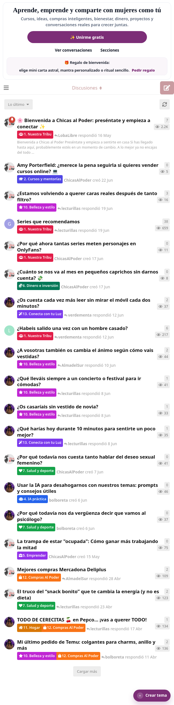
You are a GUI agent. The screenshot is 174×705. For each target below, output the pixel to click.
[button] (152, 696)
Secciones (110, 50)
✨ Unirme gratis (87, 37)
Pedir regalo (143, 70)
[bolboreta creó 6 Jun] (9, 352)
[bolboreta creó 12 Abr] (9, 622)
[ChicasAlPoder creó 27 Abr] (9, 572)
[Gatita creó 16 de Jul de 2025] (9, 224)
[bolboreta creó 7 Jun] (9, 302)
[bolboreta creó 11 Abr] (9, 644)
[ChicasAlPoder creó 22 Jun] (9, 167)
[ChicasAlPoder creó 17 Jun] (9, 196)
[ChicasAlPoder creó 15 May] (9, 543)
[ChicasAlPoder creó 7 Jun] (9, 459)
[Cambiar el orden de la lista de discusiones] (18, 104)
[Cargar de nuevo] (164, 104)
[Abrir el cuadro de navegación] (5, 87)
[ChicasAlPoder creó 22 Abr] (9, 594)
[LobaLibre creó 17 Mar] (9, 330)
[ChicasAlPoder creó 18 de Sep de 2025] (9, 123)
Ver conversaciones (73, 50)
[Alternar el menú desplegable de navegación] (87, 87)
